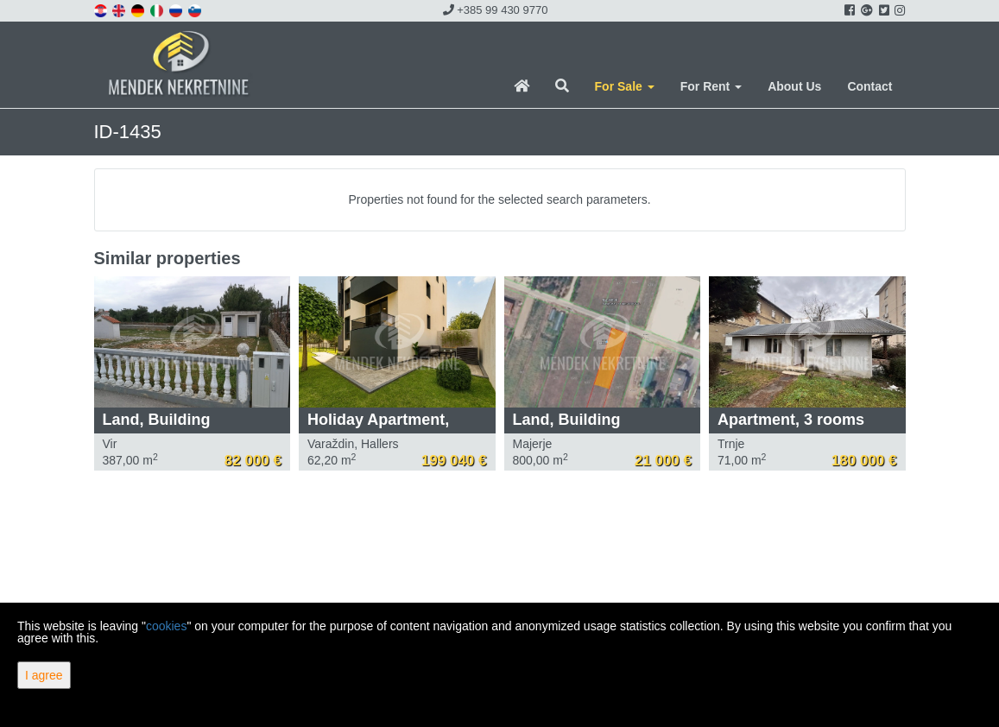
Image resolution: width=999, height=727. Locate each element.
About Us (794, 86)
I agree (44, 675)
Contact (869, 86)
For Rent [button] (711, 86)
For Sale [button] (624, 86)
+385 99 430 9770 (495, 9)
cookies (166, 626)
